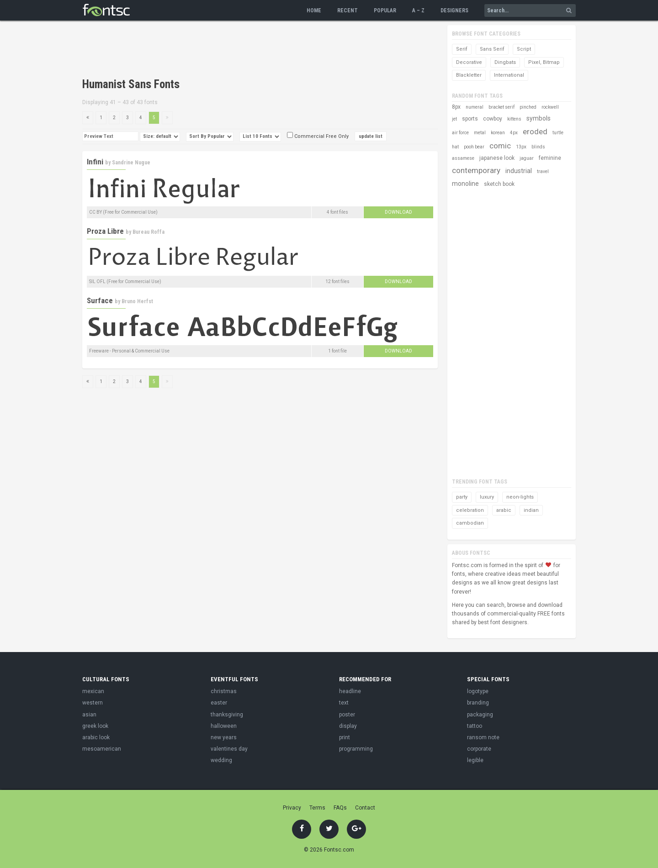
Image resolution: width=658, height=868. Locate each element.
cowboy (492, 119)
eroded (535, 131)
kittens (514, 118)
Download (398, 212)
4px (514, 132)
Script (524, 49)
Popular (385, 10)
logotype (477, 691)
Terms (317, 808)
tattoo (474, 726)
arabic (503, 510)
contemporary (476, 170)
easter (219, 703)
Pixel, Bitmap (544, 62)
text (344, 703)
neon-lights (520, 497)
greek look (95, 726)
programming (356, 749)
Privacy (292, 808)
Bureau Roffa (148, 232)
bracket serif (501, 107)
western (92, 703)
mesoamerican (101, 749)
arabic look (96, 737)
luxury (487, 497)
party (461, 497)
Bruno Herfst (137, 301)
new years (224, 737)
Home (314, 10)
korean (498, 132)
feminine (550, 158)
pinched (528, 107)
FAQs (340, 808)
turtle (557, 132)
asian (89, 714)
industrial (518, 170)
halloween (224, 726)
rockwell (550, 107)
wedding (221, 760)
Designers (454, 10)
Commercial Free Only (318, 136)
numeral (474, 107)
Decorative (469, 62)
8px (456, 107)
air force (460, 132)
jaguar (527, 158)
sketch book (499, 184)
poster (347, 714)
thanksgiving (227, 714)
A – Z (418, 10)
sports (470, 119)
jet (454, 118)
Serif (461, 49)
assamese (463, 158)
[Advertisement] (248, 50)
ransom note (483, 737)
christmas (224, 691)
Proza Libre (105, 231)
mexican (93, 691)
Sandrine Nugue (131, 162)
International (509, 75)
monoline (465, 183)
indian (531, 510)
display (348, 726)
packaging (480, 714)
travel (543, 171)
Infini (95, 161)
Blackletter (469, 75)
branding (478, 703)
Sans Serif (492, 49)
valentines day (229, 749)
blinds (538, 146)
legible (475, 760)
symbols (538, 118)
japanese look (497, 158)
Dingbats (505, 62)
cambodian (470, 523)
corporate (479, 749)
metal (480, 132)
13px (521, 146)
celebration (470, 510)
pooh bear (474, 146)
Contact (365, 808)
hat (455, 146)
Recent (347, 10)
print (344, 737)
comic (500, 145)
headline (350, 691)
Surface (100, 300)
